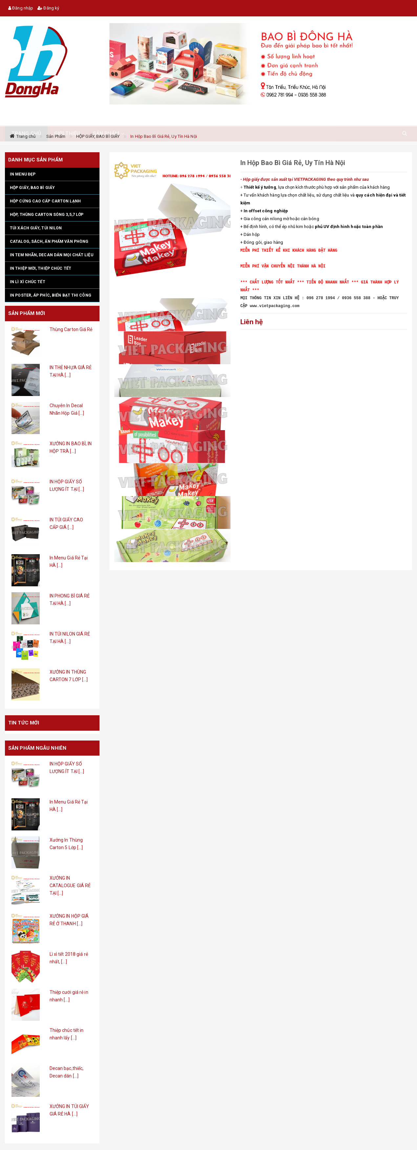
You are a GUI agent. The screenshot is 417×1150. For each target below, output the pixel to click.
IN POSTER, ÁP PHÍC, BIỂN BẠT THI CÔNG (50, 295)
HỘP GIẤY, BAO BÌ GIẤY (98, 136)
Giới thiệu (67, 119)
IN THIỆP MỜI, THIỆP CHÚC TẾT (40, 268)
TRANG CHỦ (26, 119)
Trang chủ (25, 136)
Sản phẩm (106, 119)
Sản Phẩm (55, 136)
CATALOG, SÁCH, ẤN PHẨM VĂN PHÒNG (49, 241)
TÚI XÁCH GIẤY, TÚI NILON (36, 228)
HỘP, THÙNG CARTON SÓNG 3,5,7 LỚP (46, 214)
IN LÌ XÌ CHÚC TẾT (27, 282)
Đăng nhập (20, 8)
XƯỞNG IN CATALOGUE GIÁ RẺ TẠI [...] (70, 885)
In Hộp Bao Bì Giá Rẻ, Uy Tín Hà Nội (163, 136)
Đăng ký (48, 8)
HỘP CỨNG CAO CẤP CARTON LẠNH (45, 201)
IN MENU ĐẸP (22, 174)
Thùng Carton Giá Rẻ (71, 329)
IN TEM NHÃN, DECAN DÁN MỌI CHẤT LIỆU (51, 255)
